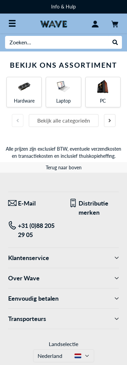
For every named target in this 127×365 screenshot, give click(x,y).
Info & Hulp (63, 6)
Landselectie (63, 344)
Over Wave (63, 278)
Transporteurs (63, 318)
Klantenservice (63, 257)
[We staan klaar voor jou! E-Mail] (33, 203)
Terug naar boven (64, 167)
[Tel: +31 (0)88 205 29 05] (33, 230)
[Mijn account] (95, 23)
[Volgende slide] (109, 120)
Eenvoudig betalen (63, 298)
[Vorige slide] (17, 120)
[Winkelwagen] (115, 23)
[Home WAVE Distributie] (53, 23)
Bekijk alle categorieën (63, 120)
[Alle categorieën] (12, 23)
